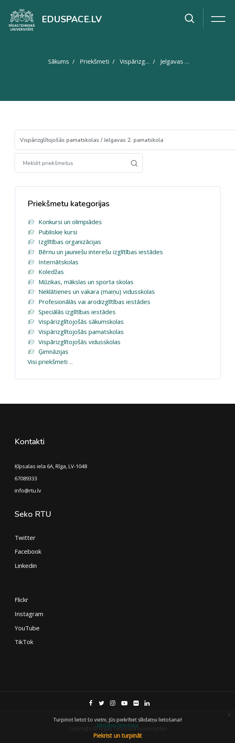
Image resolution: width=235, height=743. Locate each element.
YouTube (27, 628)
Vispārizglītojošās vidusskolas (74, 342)
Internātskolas (53, 262)
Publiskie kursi (52, 232)
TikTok (24, 642)
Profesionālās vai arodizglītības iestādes (89, 302)
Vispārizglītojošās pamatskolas (76, 332)
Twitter (25, 537)
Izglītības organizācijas (64, 242)
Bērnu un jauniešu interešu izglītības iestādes (95, 252)
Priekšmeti (94, 61)
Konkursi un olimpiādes (65, 222)
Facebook (28, 551)
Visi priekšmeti (48, 362)
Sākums (58, 61)
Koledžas (46, 272)
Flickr (21, 599)
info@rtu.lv (28, 490)
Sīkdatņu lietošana (117, 725)
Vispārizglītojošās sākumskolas (76, 321)
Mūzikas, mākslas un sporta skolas (80, 282)
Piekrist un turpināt (117, 735)
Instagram (29, 614)
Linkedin (26, 565)
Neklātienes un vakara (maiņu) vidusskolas (91, 291)
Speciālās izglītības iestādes (72, 312)
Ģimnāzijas (48, 351)
